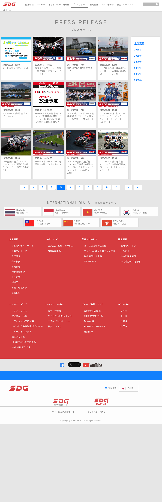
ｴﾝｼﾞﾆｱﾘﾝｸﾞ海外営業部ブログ (27, 347)
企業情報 (29, 4)
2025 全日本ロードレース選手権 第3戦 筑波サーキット (48, 163)
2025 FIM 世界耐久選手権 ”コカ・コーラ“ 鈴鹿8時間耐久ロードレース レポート (113, 71)
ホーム (7, 10)
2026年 (138, 49)
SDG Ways (41, 4)
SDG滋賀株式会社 (93, 325)
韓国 (123, 352)
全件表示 (139, 43)
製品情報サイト (93, 271)
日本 (123, 320)
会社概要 (16, 266)
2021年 (138, 80)
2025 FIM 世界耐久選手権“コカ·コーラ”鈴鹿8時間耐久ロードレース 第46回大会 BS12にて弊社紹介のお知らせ (48, 118)
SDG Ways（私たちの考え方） (61, 250)
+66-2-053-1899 (22, 212)
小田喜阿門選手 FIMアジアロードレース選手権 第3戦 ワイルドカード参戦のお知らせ (16, 166)
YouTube (88, 357)
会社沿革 (16, 282)
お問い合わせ (107, 4)
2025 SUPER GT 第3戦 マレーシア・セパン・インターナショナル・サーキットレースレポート (113, 118)
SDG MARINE (90, 282)
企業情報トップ (19, 256)
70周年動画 (54, 261)
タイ (123, 331)
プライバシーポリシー (59, 326)
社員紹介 (124, 256)
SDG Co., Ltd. (80, 479)
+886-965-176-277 (43, 223)
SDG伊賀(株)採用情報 (130, 266)
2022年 (138, 74)
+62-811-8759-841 (62, 212)
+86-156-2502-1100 (82, 223)
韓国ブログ (18, 368)
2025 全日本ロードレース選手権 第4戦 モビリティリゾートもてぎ (48, 71)
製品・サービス (125, 4)
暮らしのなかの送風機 (59, 4)
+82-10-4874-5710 (140, 212)
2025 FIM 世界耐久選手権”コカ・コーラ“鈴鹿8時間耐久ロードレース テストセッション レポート (113, 166)
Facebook (89, 336)
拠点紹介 (16, 297)
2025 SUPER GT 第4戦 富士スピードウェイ (15, 115)
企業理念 (16, 261)
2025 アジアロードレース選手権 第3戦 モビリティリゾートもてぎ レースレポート (80, 116)
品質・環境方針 (19, 292)
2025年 (138, 55)
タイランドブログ (22, 357)
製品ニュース (19, 325)
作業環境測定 (18, 276)
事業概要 (16, 271)
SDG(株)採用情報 (128, 261)
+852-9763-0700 (119, 223)
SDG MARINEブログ (21, 389)
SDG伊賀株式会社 (92, 315)
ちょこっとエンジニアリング (99, 261)
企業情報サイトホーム (23, 250)
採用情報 (94, 4)
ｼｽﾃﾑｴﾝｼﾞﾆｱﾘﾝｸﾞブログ (24, 378)
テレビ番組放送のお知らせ (16, 68)
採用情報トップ (128, 250)
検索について (54, 331)
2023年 (138, 68)
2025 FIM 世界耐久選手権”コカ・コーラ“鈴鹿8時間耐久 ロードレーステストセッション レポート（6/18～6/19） (80, 167)
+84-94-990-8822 (100, 212)
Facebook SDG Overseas (94, 347)
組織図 (15, 287)
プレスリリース (79, 4)
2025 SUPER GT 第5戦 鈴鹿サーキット (79, 70)
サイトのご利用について (60, 320)
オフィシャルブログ (23, 336)
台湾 (123, 341)
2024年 (138, 62)
